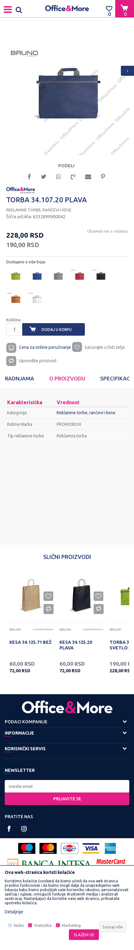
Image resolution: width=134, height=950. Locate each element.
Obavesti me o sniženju (107, 231)
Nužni (19, 925)
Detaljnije (14, 911)
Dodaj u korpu (57, 330)
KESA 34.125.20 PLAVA (75, 645)
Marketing (71, 925)
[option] (67, 92)
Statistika (43, 925)
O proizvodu (67, 378)
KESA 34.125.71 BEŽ (30, 642)
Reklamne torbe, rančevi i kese (38, 210)
